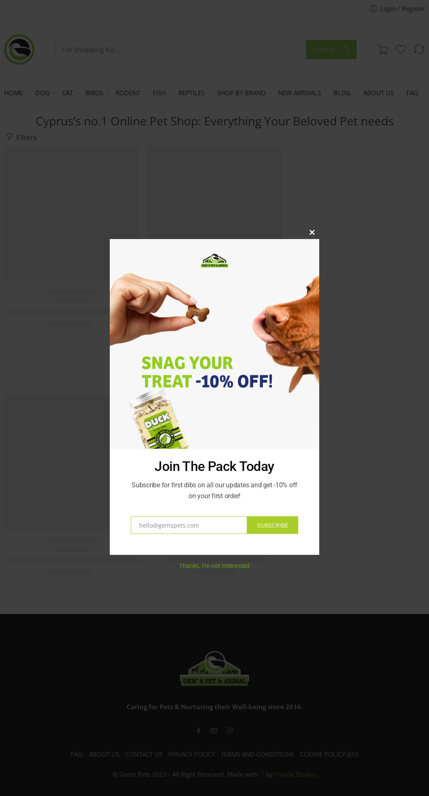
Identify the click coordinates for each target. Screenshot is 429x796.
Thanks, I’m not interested (214, 566)
